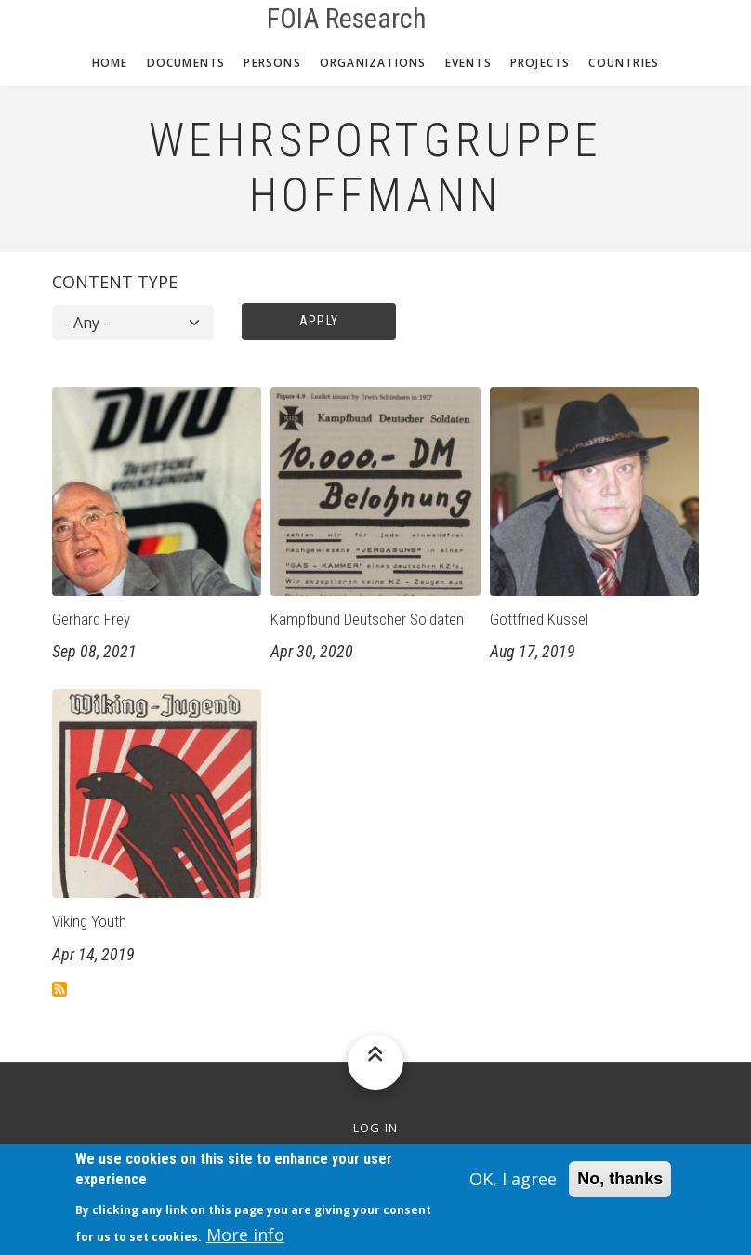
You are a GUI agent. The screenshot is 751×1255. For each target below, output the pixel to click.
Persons (272, 63)
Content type (115, 282)
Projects (540, 63)
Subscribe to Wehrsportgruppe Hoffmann (59, 989)
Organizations (373, 63)
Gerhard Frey (91, 619)
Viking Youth (89, 921)
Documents (186, 63)
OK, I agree (513, 1187)
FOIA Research (347, 19)
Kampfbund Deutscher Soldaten (367, 619)
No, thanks (620, 1187)
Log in (376, 1128)
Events (468, 63)
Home (110, 63)
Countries (623, 63)
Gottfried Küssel (539, 619)
